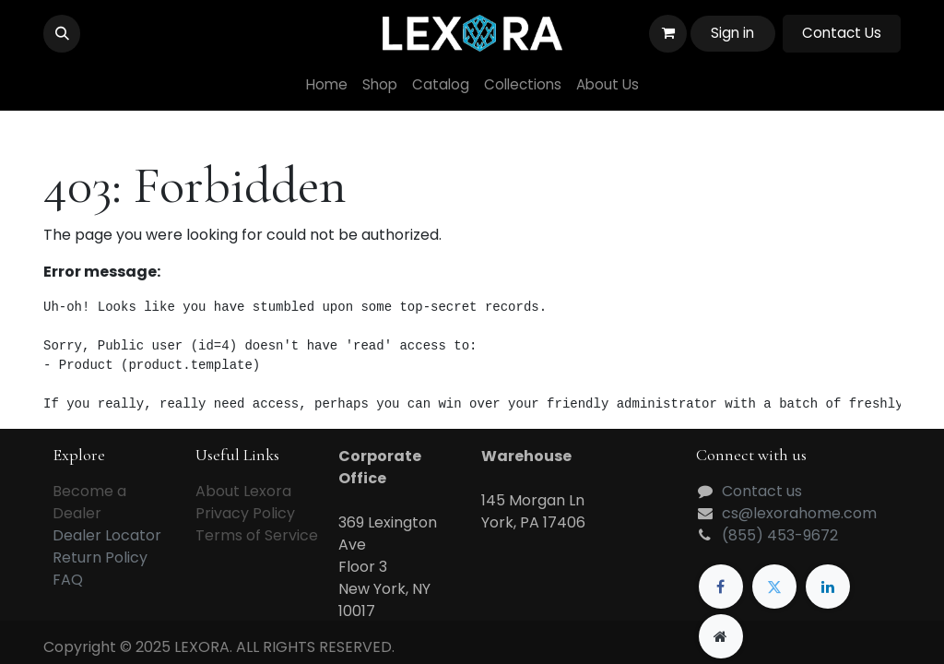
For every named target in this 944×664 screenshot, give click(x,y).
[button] (61, 33)
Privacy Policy (245, 513)
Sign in (732, 32)
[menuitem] (327, 85)
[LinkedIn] (828, 586)
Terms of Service (256, 535)
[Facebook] (721, 586)
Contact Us (841, 32)
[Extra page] (721, 636)
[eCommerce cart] (667, 33)
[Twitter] (774, 586)
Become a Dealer (89, 502)
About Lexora (243, 491)
